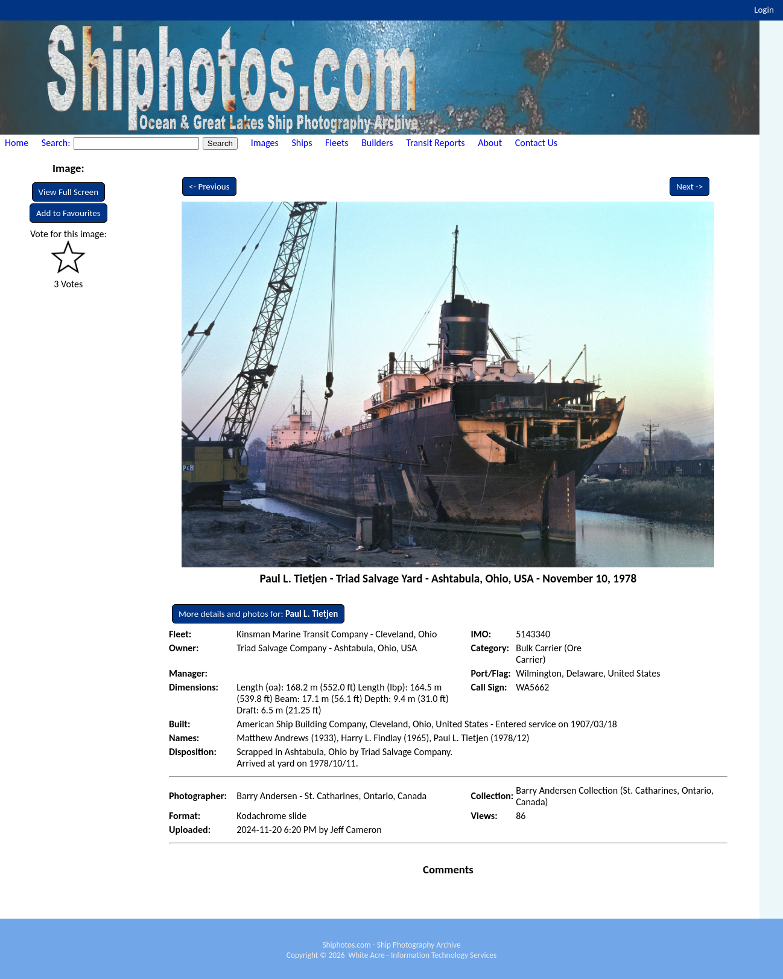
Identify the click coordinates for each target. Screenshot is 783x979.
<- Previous (209, 186)
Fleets (336, 142)
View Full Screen (69, 192)
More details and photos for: (258, 613)
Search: (57, 142)
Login (764, 9)
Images (265, 142)
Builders (377, 142)
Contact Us (536, 142)
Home (16, 142)
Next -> (689, 186)
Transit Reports (435, 142)
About (490, 142)
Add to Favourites (68, 213)
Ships (301, 142)
